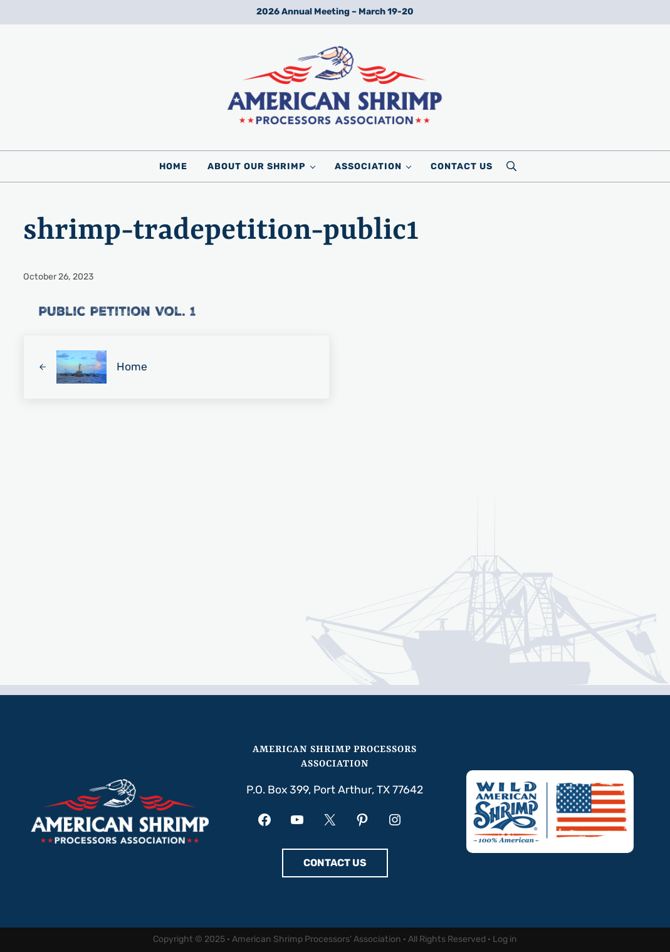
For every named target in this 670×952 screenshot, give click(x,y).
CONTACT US (335, 863)
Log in (505, 939)
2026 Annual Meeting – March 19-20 (335, 11)
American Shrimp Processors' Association (316, 939)
